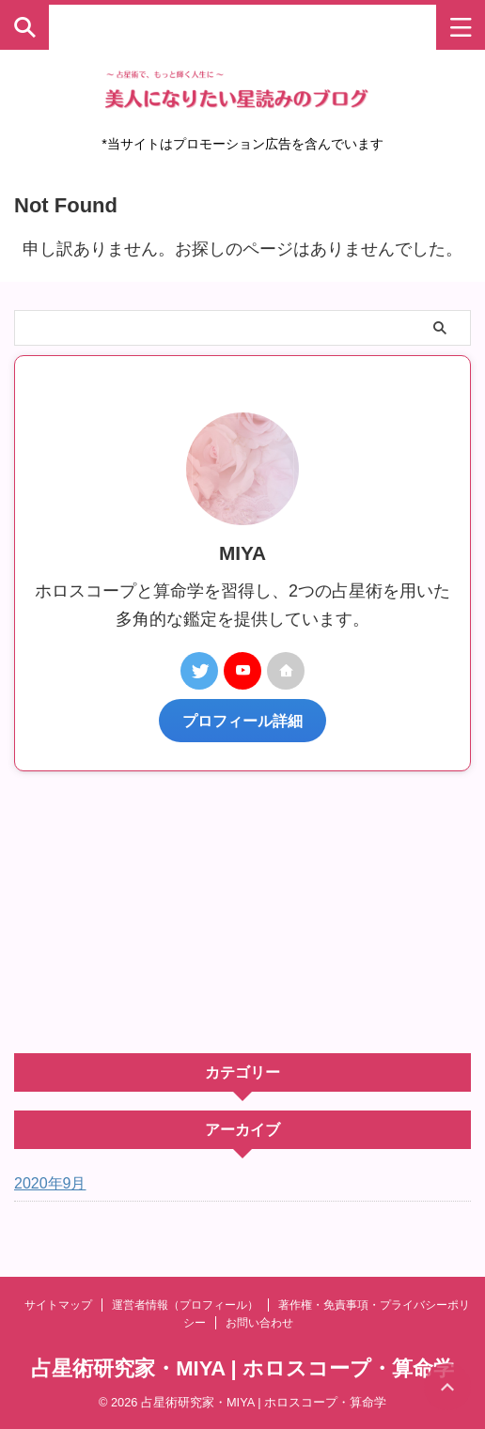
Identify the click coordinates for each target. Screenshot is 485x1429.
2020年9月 (50, 1183)
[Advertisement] (242, 912)
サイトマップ (58, 1305)
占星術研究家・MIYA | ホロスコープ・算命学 (242, 1368)
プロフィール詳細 (242, 720)
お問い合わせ (259, 1322)
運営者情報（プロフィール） (185, 1305)
